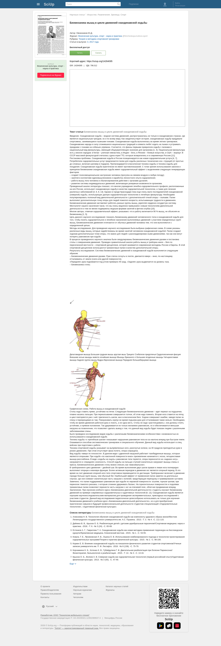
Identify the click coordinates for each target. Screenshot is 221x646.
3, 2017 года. (93, 42)
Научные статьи (77, 15)
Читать (80, 53)
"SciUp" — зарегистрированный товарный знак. (76, 628)
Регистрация (180, 6)
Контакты (45, 597)
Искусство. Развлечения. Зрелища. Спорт (106, 15)
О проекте (45, 586)
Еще (72, 564)
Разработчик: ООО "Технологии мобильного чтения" (65, 615)
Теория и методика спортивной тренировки (99, 39)
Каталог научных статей (117, 586)
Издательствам (80, 586)
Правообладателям (50, 590)
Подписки (133, 4)
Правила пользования (51, 594)
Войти (177, 3)
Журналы (110, 590)
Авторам (77, 594)
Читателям (78, 597)
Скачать (98, 53)
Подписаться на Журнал (50, 75)
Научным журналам (82, 590)
